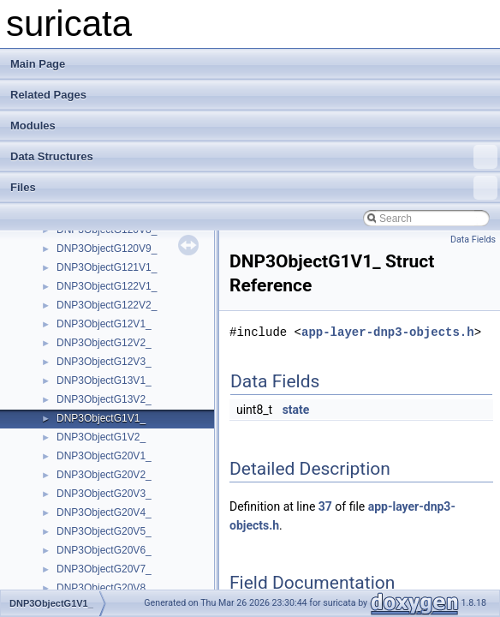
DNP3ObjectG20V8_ (104, 588)
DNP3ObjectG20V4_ (104, 512)
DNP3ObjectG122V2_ (107, 305)
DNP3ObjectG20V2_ (104, 475)
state (296, 409)
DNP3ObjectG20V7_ (104, 569)
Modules (33, 125)
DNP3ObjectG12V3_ (104, 362)
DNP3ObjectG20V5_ (104, 531)
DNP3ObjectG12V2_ (104, 343)
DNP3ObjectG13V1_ (104, 380)
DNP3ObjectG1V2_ (101, 437)
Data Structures (253, 157)
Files (253, 188)
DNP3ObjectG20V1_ (104, 456)
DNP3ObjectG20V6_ (104, 550)
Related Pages (48, 94)
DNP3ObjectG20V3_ (104, 494)
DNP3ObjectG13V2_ (104, 399)
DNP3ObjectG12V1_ (104, 324)
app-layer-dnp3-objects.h (387, 332)
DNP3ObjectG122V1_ (107, 286)
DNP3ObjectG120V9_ (107, 249)
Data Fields (473, 239)
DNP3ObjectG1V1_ (101, 418)
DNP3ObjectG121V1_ (107, 267)
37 (325, 506)
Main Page (37, 63)
